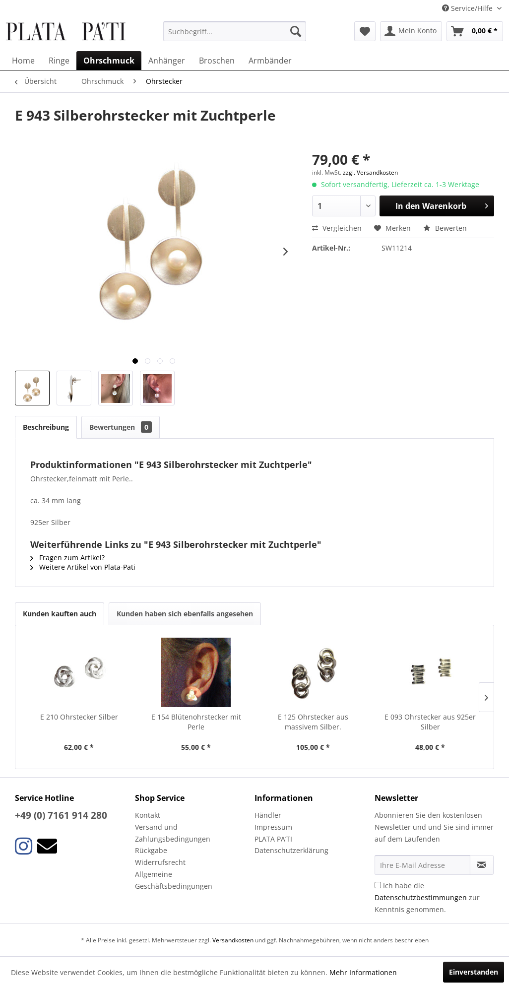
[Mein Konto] (411, 31)
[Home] (23, 60)
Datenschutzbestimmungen (421, 897)
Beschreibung (46, 427)
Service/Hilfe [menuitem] (468, 8)
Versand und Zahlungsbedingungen (172, 833)
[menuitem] (234, 31)
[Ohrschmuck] (108, 60)
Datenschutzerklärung (291, 850)
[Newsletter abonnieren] (482, 865)
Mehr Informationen (363, 972)
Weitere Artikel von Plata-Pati (82, 567)
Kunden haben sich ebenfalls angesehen (185, 613)
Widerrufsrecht (160, 862)
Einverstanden (473, 972)
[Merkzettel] (365, 31)
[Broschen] (217, 60)
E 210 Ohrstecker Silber (79, 717)
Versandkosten (233, 940)
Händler (267, 815)
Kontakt (147, 815)
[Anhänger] (166, 60)
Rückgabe (151, 850)
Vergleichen (337, 228)
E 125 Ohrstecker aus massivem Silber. (313, 721)
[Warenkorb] (474, 31)
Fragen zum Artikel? (67, 557)
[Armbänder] (270, 60)
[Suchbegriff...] (234, 31)
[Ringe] (59, 60)
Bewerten (445, 228)
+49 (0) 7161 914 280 (61, 815)
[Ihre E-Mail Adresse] (422, 865)
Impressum (273, 827)
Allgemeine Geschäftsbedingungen (173, 880)
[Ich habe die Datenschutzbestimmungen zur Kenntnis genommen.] (378, 885)
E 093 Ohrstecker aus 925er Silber (430, 721)
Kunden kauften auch (59, 613)
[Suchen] (295, 31)
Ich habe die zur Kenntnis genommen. (427, 897)
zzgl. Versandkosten (370, 172)
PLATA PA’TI (273, 839)
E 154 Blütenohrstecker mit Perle (196, 721)
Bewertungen (120, 427)
